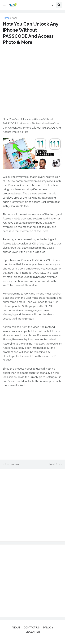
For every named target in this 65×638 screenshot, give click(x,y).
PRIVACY (48, 627)
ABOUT (16, 627)
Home (6, 18)
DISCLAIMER (32, 631)
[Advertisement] (32, 81)
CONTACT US (32, 627)
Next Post (54, 464)
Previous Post (12, 464)
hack (14, 18)
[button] (4, 5)
